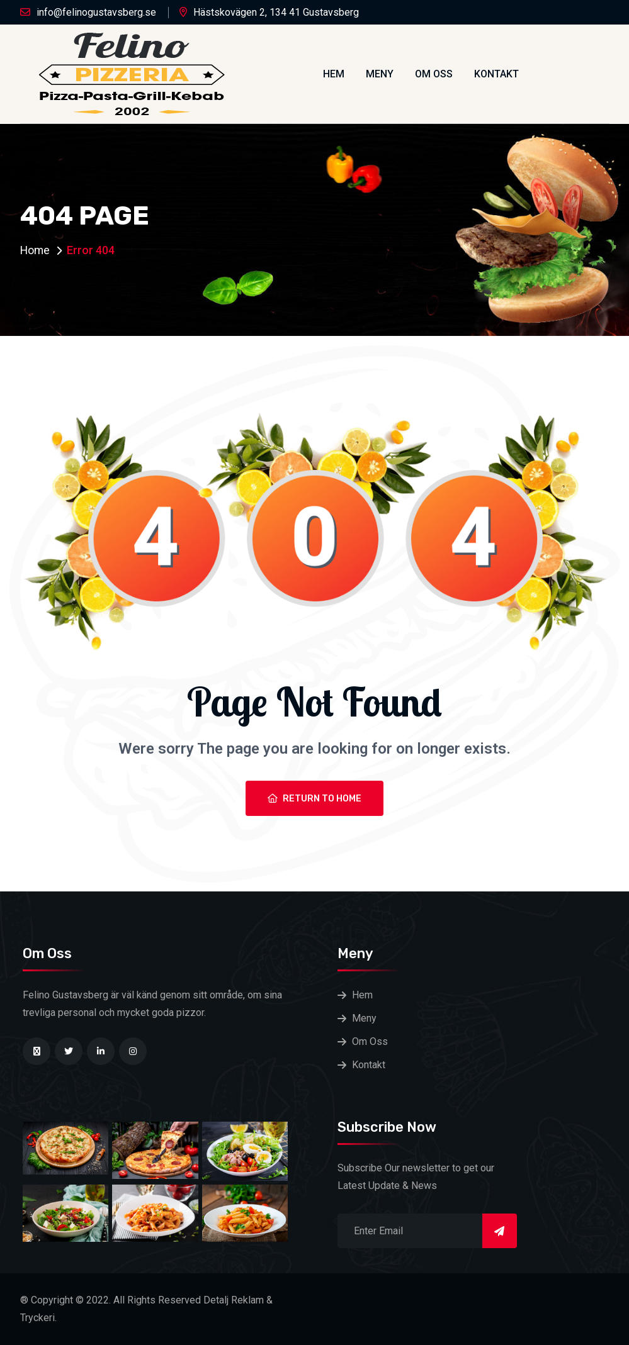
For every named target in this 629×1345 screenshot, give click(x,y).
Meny (380, 74)
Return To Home (314, 798)
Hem (333, 74)
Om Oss (434, 74)
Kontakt (496, 74)
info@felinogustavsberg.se (96, 12)
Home (35, 250)
